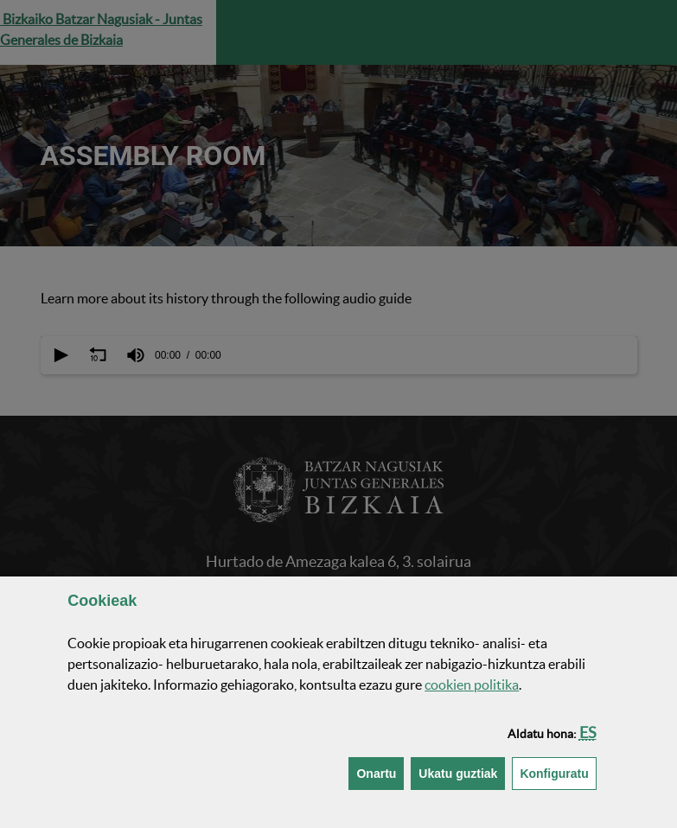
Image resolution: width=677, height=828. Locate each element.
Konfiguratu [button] (558, 772)
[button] (588, 732)
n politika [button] (472, 684)
